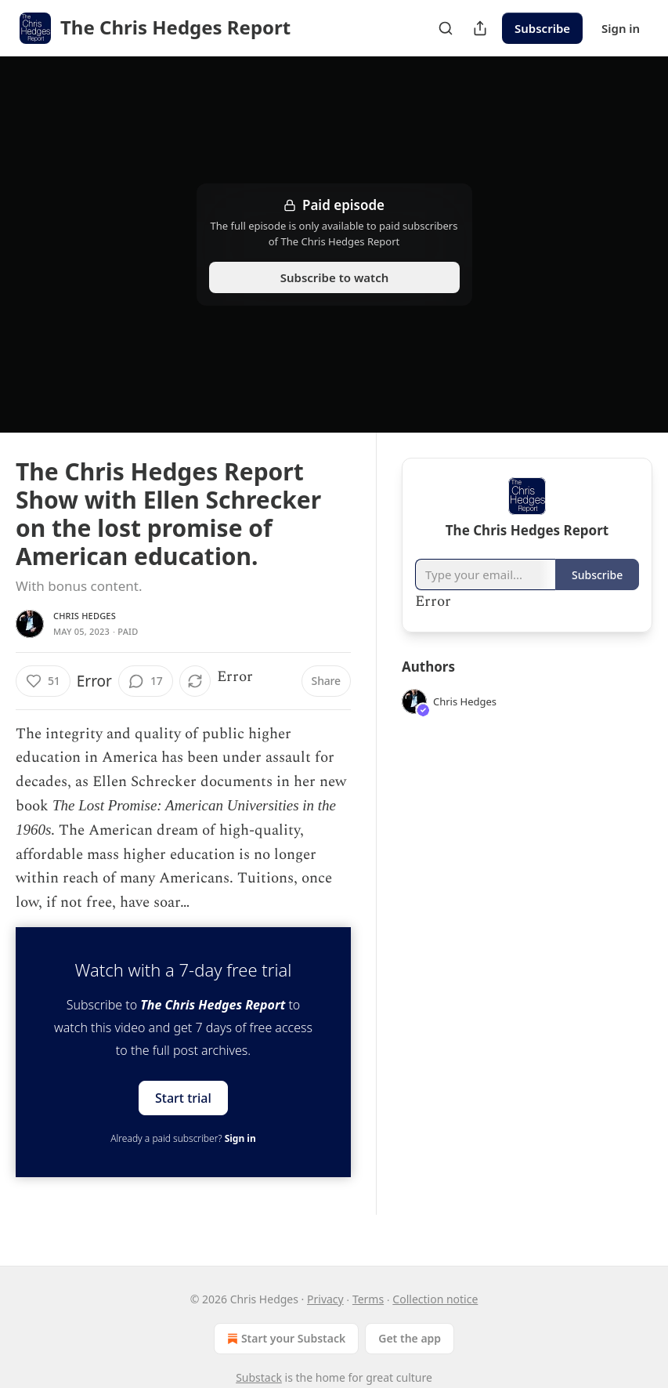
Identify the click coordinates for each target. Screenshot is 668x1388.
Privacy (325, 1299)
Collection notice (435, 1299)
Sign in (620, 28)
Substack (259, 1377)
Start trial (183, 1097)
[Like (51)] (43, 681)
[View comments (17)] (145, 681)
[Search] (445, 28)
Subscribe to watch (334, 277)
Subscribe (542, 28)
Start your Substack (284, 1338)
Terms (368, 1299)
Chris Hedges (84, 616)
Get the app (409, 1338)
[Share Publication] (480, 28)
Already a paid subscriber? (182, 1138)
